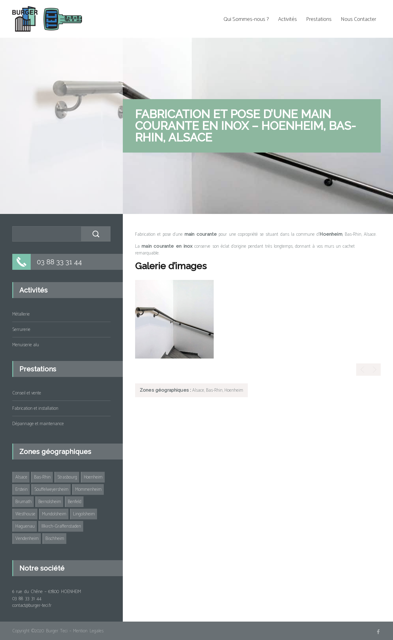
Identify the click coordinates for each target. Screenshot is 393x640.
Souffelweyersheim (51, 489)
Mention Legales (88, 631)
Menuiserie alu (25, 345)
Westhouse (25, 514)
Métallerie (21, 314)
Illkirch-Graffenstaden (61, 526)
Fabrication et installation (35, 408)
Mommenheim (88, 489)
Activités (287, 19)
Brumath (23, 502)
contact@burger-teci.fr (32, 605)
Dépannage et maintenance (38, 423)
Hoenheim (93, 477)
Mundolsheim (54, 514)
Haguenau (25, 526)
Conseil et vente (26, 393)
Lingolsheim (84, 514)
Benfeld (74, 502)
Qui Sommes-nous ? (246, 19)
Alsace (21, 477)
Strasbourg (67, 477)
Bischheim (54, 538)
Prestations (319, 19)
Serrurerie (21, 329)
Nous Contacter (358, 19)
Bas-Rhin (42, 477)
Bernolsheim (49, 502)
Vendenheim (27, 538)
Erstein (21, 489)
